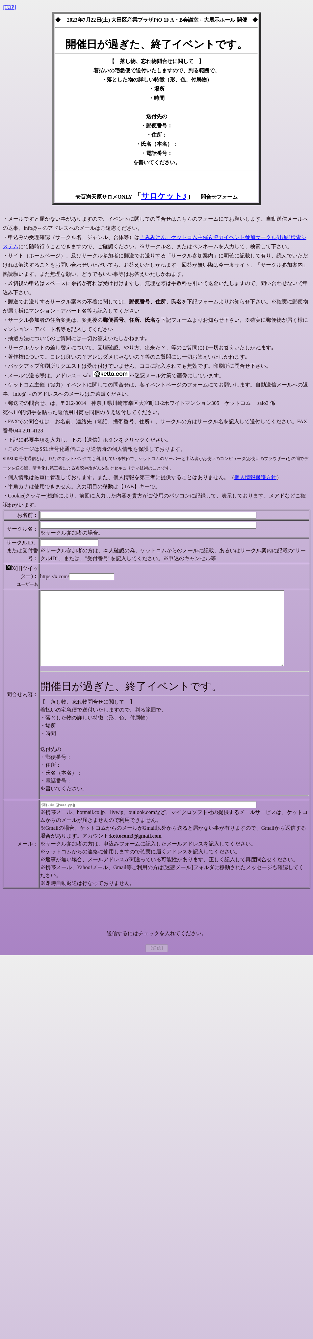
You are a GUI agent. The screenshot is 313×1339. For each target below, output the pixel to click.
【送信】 (156, 970)
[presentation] (157, 933)
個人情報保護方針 (255, 477)
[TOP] (9, 7)
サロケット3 (163, 196)
